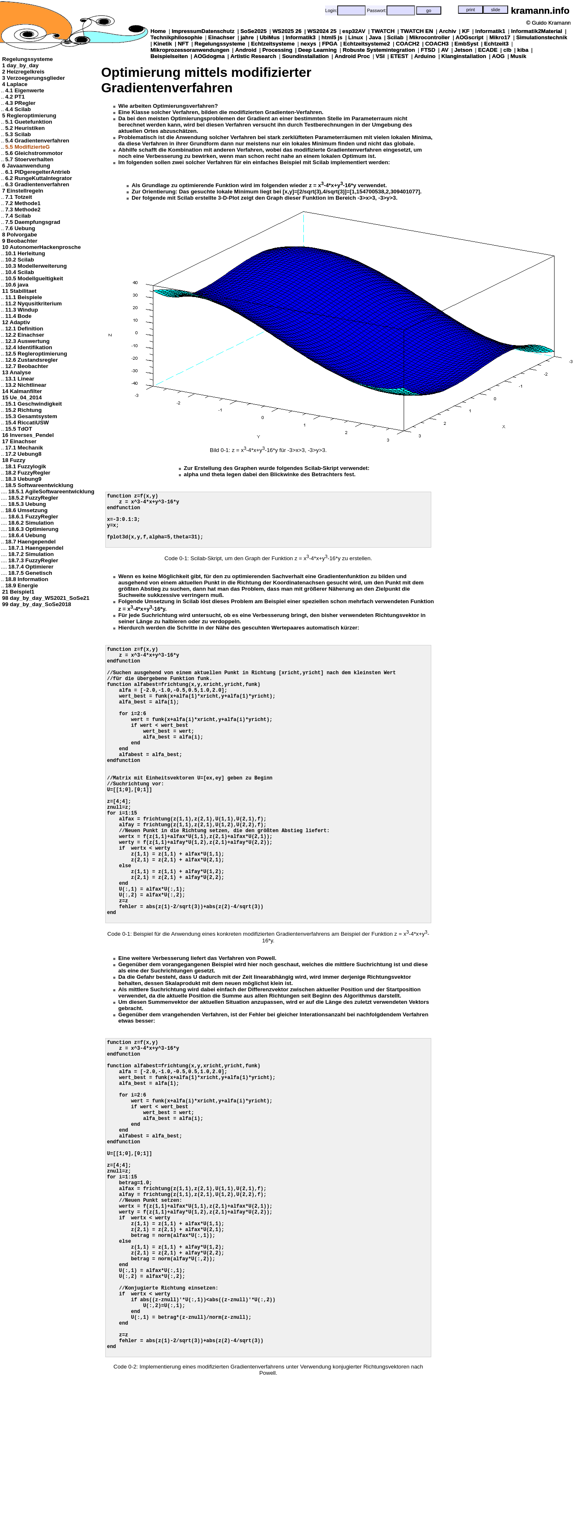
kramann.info (540, 10)
